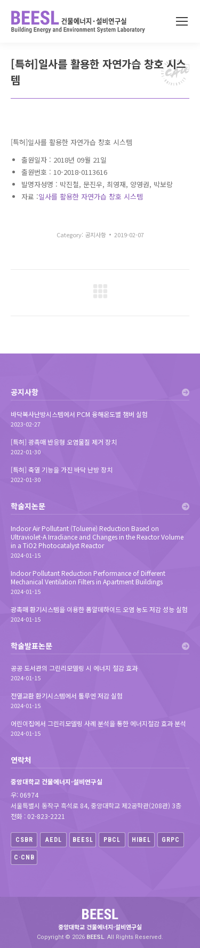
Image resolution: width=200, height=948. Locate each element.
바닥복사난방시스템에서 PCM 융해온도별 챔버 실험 (79, 414)
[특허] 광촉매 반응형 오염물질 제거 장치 (64, 442)
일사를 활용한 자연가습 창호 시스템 (90, 196)
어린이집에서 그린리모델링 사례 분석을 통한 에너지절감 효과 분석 (98, 723)
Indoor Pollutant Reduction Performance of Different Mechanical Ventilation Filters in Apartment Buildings (88, 577)
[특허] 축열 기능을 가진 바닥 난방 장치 (62, 469)
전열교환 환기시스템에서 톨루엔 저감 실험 (67, 696)
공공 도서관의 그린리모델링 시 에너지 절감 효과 (74, 668)
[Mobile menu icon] (181, 21)
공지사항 (95, 234)
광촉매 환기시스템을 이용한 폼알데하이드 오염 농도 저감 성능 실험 (99, 609)
